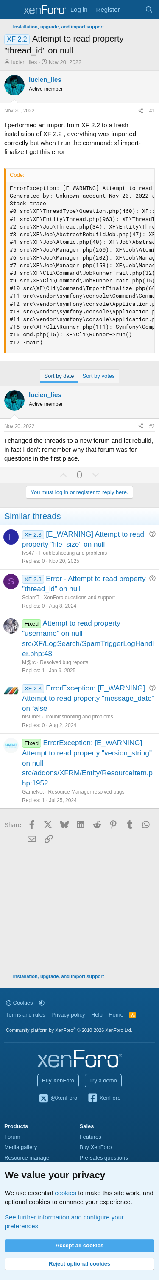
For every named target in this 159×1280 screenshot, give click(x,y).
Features (90, 1137)
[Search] (149, 9)
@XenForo (58, 1098)
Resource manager (27, 1157)
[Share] (140, 111)
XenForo (104, 1098)
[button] (41, 1003)
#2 (152, 426)
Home (116, 1015)
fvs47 (28, 553)
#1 (152, 111)
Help (97, 1015)
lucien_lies (24, 62)
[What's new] (132, 9)
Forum (12, 1137)
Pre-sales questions (104, 1157)
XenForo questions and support (79, 598)
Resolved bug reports (64, 662)
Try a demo (103, 1080)
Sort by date (59, 376)
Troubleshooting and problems (72, 553)
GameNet (33, 792)
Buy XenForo (58, 1080)
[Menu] (12, 9)
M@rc (29, 662)
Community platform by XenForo (69, 1030)
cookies (65, 1192)
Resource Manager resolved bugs (86, 792)
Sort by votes (99, 376)
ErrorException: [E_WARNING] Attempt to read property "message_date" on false (88, 698)
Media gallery (20, 1147)
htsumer (31, 717)
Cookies (19, 1003)
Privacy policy (68, 1015)
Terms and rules (25, 1015)
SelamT (30, 598)
